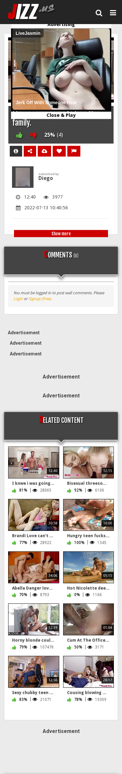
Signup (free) (40, 299)
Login (18, 299)
